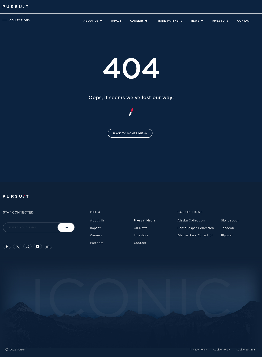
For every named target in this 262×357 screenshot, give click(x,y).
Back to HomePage (128, 133)
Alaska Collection (191, 220)
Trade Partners (169, 20)
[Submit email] (66, 227)
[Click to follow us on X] (17, 246)
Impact (116, 20)
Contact (244, 20)
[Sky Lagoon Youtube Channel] (38, 246)
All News (141, 228)
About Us (91, 20)
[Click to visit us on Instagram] (27, 246)
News (195, 20)
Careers (137, 20)
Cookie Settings (245, 349)
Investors (220, 20)
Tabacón (227, 228)
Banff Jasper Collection (195, 228)
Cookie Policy (221, 349)
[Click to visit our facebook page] (7, 246)
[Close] (100, 20)
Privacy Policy (198, 349)
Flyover (227, 235)
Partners (96, 243)
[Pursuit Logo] (15, 7)
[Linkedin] (48, 246)
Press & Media (145, 220)
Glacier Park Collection (195, 235)
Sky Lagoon (230, 220)
